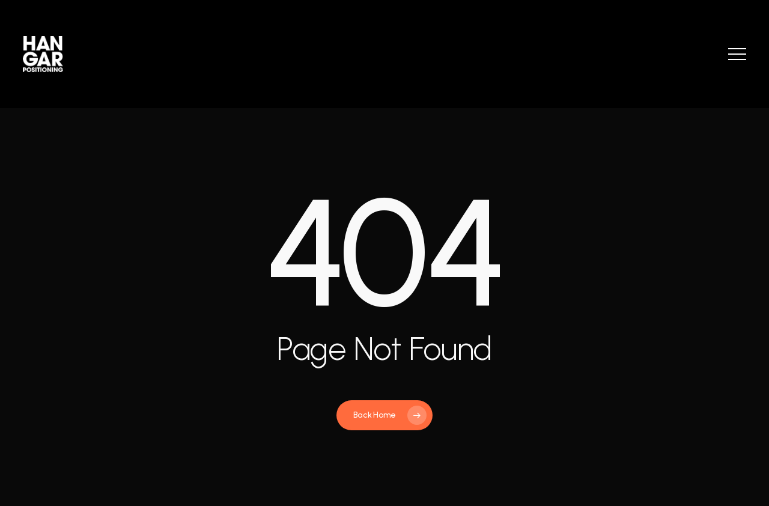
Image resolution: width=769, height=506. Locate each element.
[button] (737, 54)
